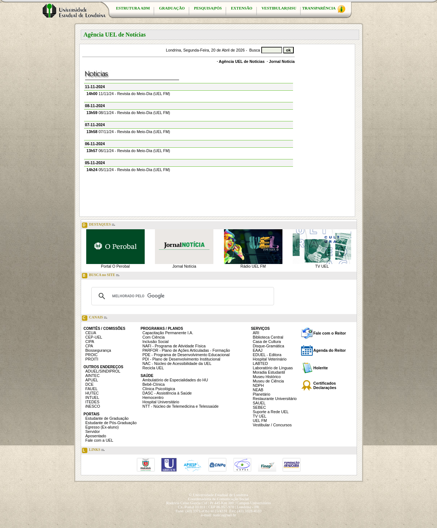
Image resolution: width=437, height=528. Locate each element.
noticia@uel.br (224, 515)
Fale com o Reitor (330, 333)
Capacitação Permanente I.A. (167, 333)
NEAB (258, 390)
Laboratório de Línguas (273, 368)
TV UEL (322, 266)
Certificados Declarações (325, 385)
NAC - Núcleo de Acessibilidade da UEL (177, 363)
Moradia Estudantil (269, 372)
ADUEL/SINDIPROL (103, 371)
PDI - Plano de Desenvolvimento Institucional (181, 359)
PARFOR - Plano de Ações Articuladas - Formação (186, 350)
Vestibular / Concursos (272, 425)
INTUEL (92, 397)
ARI (256, 333)
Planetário (261, 394)
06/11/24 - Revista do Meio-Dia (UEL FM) (128, 150)
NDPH (258, 385)
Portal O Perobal (115, 266)
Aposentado (96, 436)
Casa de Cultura (267, 341)
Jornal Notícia (281, 61)
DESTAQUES (98, 225)
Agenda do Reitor (330, 350)
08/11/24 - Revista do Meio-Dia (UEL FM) (128, 112)
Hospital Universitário (160, 402)
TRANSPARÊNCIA (323, 9)
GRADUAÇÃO (172, 8)
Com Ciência (153, 337)
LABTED (260, 363)
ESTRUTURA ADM (133, 8)
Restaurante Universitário (275, 398)
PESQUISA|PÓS (208, 8)
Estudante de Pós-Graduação (111, 422)
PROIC (92, 354)
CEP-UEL (94, 337)
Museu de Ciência (268, 381)
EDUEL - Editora (267, 354)
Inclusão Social (155, 341)
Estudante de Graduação (107, 418)
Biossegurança (98, 350)
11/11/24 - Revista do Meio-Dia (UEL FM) (128, 93)
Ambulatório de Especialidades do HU (175, 380)
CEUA (91, 333)
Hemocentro (153, 397)
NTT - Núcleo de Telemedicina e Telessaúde (180, 406)
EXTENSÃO (241, 8)
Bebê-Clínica (153, 384)
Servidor (93, 431)
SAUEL (259, 403)
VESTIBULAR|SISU (279, 8)
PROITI (92, 359)
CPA (89, 346)
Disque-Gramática (268, 346)
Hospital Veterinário (269, 359)
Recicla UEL (153, 368)
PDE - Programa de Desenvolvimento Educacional (186, 354)
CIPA (90, 341)
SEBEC (259, 407)
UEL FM (260, 420)
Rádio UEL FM (253, 266)
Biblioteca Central (268, 337)
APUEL (92, 380)
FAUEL (92, 388)
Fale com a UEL (99, 440)
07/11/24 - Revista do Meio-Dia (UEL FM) (128, 131)
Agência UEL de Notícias (242, 61)
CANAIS (94, 318)
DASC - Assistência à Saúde (167, 393)
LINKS (93, 450)
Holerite (321, 368)
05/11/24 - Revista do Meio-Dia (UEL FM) (128, 169)
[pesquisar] (181, 296)
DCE (90, 384)
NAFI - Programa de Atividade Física (174, 346)
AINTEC (93, 375)
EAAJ (258, 350)
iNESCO (93, 406)
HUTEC (92, 393)
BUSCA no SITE (100, 276)
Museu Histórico (267, 376)
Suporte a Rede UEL (271, 412)
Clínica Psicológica (158, 388)
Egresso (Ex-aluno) (102, 427)
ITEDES (93, 402)
